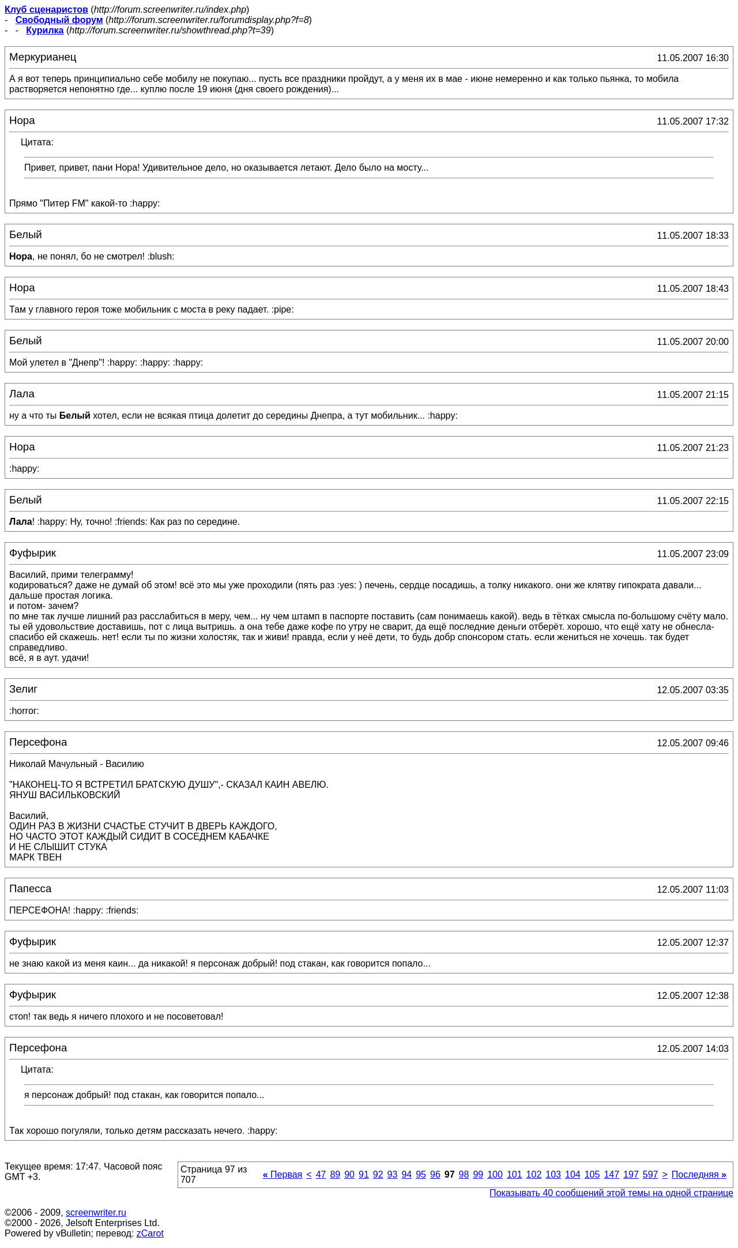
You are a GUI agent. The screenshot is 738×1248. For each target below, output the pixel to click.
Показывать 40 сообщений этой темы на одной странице (611, 1193)
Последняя (699, 1174)
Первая (283, 1174)
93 (392, 1174)
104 (573, 1174)
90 (349, 1174)
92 (378, 1174)
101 (514, 1174)
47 (321, 1174)
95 (421, 1174)
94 (406, 1174)
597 (650, 1174)
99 (478, 1174)
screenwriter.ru (96, 1212)
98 (464, 1174)
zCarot (150, 1233)
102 (534, 1174)
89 (335, 1174)
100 (495, 1174)
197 (631, 1174)
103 (553, 1174)
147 (611, 1174)
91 (364, 1174)
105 (592, 1174)
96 (435, 1174)
